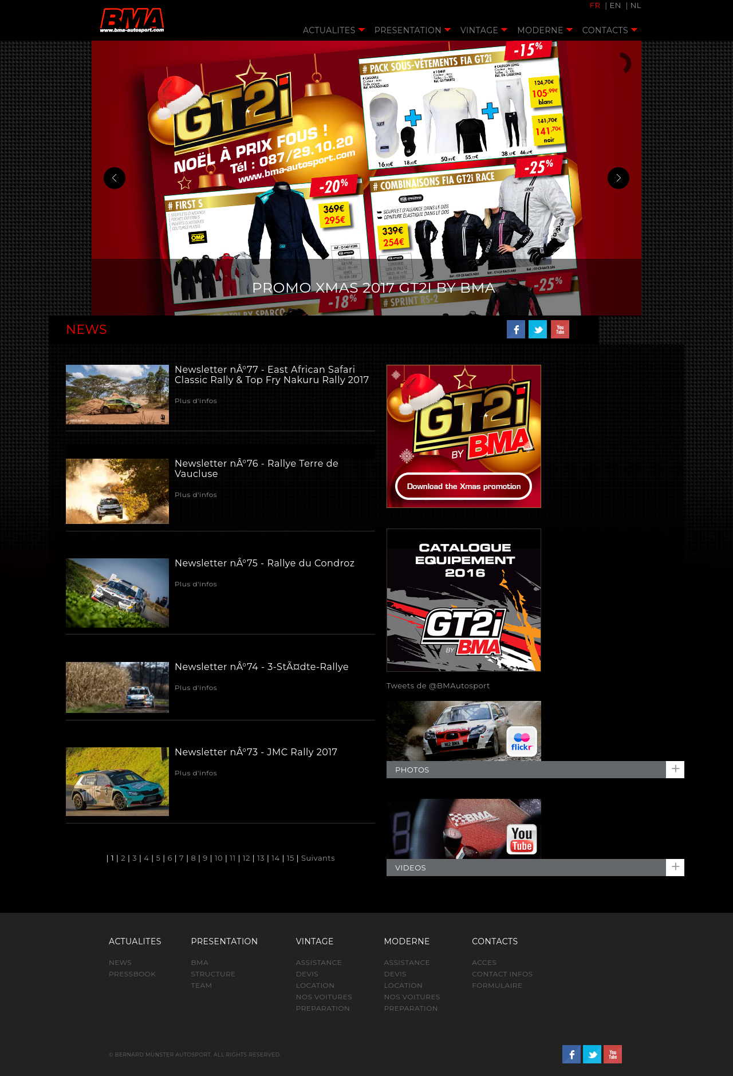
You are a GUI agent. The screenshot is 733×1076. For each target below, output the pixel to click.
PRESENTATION (413, 30)
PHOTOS (412, 769)
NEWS (120, 962)
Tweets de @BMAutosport (438, 685)
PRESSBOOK (132, 973)
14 (275, 857)
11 (232, 857)
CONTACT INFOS (502, 973)
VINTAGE (483, 30)
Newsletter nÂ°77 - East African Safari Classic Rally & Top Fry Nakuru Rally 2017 (272, 374)
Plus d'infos (196, 400)
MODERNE (544, 30)
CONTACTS (609, 30)
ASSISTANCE (319, 962)
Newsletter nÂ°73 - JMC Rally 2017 (256, 752)
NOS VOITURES (324, 996)
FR (595, 5)
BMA (200, 962)
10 (219, 857)
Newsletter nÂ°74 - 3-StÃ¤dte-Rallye (262, 666)
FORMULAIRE (497, 985)
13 (261, 857)
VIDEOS (410, 867)
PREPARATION (323, 1008)
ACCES (484, 962)
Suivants (318, 857)
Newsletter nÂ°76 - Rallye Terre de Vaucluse (256, 468)
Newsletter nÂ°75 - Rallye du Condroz (264, 563)
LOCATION (315, 985)
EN (615, 5)
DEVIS (307, 973)
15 (290, 857)
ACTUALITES (334, 30)
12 (246, 857)
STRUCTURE (213, 973)
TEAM (201, 985)
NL (635, 5)
